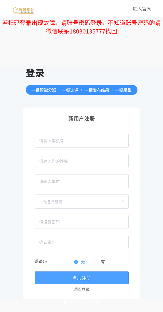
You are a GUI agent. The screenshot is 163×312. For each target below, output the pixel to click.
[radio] (79, 261)
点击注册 (81, 277)
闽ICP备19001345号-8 (81, 301)
